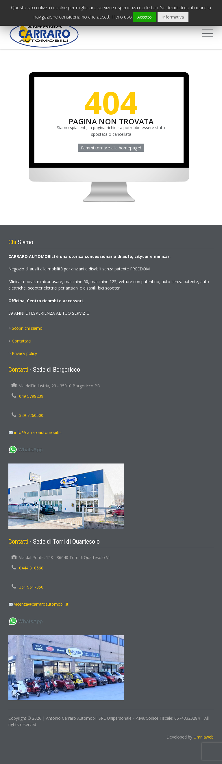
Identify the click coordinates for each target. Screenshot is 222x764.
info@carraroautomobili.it (38, 432)
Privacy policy (24, 353)
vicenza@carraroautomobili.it (41, 604)
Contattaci (21, 341)
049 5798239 (31, 396)
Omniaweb (203, 737)
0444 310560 (31, 568)
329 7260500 (31, 415)
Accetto (144, 17)
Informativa (173, 17)
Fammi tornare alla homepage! (111, 148)
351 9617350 (31, 587)
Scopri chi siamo (27, 328)
